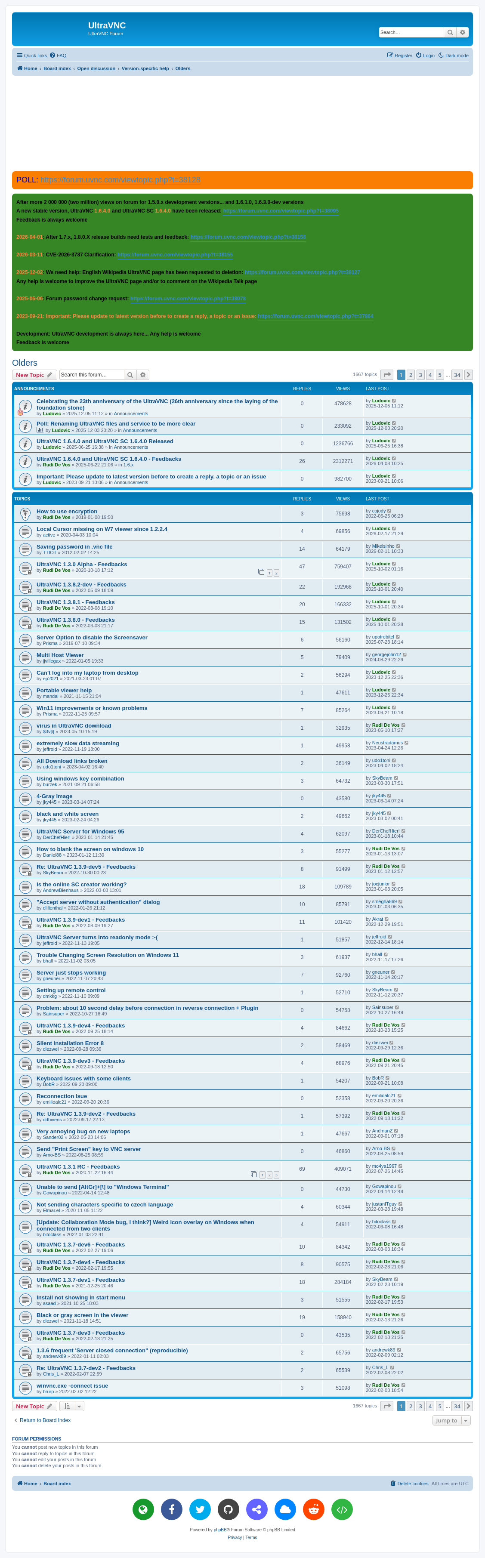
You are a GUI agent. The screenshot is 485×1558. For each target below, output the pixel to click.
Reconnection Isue (62, 1096)
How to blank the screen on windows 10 (90, 849)
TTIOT (50, 552)
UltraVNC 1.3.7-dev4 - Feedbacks (81, 1262)
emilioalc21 (55, 1101)
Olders (24, 362)
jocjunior (381, 883)
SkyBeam (382, 778)
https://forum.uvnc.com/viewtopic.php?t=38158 (248, 237)
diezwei (51, 1049)
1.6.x (129, 464)
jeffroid (50, 749)
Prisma (50, 643)
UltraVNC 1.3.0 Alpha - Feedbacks (82, 564)
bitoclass (52, 1234)
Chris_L (51, 1373)
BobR (49, 1084)
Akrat (377, 919)
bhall (48, 960)
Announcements (131, 413)
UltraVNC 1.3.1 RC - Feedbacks (78, 1166)
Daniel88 (52, 855)
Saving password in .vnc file (75, 546)
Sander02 (53, 1137)
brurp (48, 1391)
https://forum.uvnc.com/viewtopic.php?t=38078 (188, 299)
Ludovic (52, 413)
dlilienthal (53, 907)
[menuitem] (57, 55)
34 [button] (457, 375)
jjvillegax (52, 660)
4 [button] (430, 375)
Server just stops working (71, 972)
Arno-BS (52, 1154)
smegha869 (384, 901)
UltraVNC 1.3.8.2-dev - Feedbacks (82, 584)
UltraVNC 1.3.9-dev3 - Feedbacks (81, 1061)
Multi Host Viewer (60, 655)
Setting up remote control (71, 990)
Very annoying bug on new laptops (83, 1131)
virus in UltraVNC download (74, 725)
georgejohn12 (386, 654)
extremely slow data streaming (78, 743)
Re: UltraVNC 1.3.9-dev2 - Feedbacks (86, 1114)
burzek (50, 784)
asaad (49, 1303)
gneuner (51, 978)
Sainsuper (54, 1013)
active (49, 534)
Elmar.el (51, 1210)
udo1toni (52, 766)
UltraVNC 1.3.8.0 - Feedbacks (76, 620)
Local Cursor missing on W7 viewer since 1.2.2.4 (102, 529)
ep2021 (51, 678)
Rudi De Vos (57, 464)
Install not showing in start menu (81, 1297)
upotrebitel (383, 636)
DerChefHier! (57, 837)
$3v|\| (49, 731)
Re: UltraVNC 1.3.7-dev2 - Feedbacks (86, 1368)
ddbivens (52, 1119)
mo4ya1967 (384, 1166)
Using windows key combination (80, 778)
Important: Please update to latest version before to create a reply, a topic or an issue (151, 476)
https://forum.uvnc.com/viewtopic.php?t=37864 (315, 316)
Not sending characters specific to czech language (105, 1204)
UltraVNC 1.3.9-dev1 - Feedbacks (81, 919)
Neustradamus (387, 742)
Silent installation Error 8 (70, 1043)
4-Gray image (55, 796)
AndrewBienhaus (61, 890)
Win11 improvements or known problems (92, 708)
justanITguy (384, 1203)
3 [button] (420, 375)
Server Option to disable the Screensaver (92, 637)
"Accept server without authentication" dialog (98, 902)
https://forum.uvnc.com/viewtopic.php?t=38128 (120, 180)
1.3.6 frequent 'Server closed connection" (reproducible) (112, 1350)
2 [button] (410, 375)
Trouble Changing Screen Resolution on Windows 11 (108, 955)
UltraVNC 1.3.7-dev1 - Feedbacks (81, 1280)
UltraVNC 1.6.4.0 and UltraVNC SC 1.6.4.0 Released (105, 441)
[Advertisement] (243, 123)
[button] (386, 375)
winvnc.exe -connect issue (72, 1385)
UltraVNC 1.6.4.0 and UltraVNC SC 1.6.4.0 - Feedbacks (109, 459)
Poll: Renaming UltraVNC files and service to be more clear (116, 423)
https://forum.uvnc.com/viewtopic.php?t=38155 (175, 255)
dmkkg (50, 996)
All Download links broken (72, 761)
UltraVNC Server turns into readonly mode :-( (97, 937)
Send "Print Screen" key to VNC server (89, 1149)
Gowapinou (55, 1192)
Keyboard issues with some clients (84, 1078)
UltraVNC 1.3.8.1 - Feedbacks (76, 602)
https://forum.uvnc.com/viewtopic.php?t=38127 (302, 272)
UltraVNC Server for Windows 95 (80, 831)
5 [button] (440, 375)
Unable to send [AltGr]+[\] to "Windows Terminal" (103, 1187)
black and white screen (68, 814)
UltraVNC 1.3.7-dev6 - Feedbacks (81, 1244)
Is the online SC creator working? (82, 884)
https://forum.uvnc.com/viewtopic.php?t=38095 (280, 211)
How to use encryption (67, 511)
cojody (379, 510)
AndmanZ (382, 1130)
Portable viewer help (64, 690)
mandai (51, 696)
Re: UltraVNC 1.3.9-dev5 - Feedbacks (86, 867)
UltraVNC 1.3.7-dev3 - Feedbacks (81, 1333)
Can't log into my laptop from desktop (88, 672)
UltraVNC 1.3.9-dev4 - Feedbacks (81, 1025)
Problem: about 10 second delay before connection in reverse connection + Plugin (148, 1008)
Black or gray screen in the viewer (82, 1315)
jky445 (50, 802)
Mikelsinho (383, 546)
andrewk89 (54, 1356)
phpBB (220, 1529)
